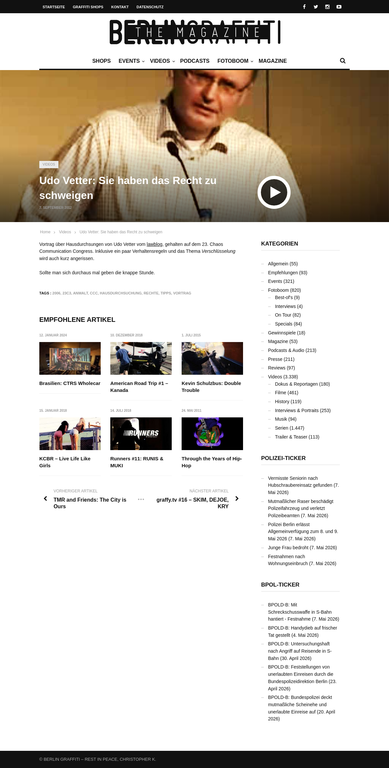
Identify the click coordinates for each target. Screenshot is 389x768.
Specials (284, 323)
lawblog (154, 244)
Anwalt (80, 293)
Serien (281, 428)
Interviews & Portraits (297, 410)
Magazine (273, 61)
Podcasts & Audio (286, 350)
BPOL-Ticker (280, 585)
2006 (56, 293)
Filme (280, 392)
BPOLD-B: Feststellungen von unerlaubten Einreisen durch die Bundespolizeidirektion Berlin (301, 674)
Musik (281, 419)
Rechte (151, 293)
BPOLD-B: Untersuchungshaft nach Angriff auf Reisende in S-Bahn (300, 651)
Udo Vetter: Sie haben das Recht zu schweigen (121, 232)
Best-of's (284, 297)
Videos (161, 61)
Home (45, 232)
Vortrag (182, 293)
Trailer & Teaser (291, 437)
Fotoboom (234, 61)
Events (131, 61)
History (282, 401)
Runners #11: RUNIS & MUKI (137, 462)
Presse (275, 359)
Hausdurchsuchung (121, 293)
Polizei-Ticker (283, 458)
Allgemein (278, 263)
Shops (101, 61)
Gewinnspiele (282, 332)
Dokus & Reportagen (296, 384)
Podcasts (195, 61)
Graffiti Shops (88, 7)
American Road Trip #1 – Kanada (139, 386)
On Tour (283, 315)
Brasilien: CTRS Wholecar (69, 383)
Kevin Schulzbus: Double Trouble (211, 386)
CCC (94, 293)
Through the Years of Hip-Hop (212, 462)
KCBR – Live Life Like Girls (64, 462)
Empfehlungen (283, 272)
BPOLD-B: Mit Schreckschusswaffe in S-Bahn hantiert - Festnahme (300, 612)
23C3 (66, 293)
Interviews (285, 306)
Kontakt (120, 7)
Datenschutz (150, 7)
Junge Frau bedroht (288, 547)
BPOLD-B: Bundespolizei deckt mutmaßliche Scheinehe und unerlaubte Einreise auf (300, 704)
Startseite (54, 7)
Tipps (165, 293)
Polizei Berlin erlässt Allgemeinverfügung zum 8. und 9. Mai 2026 (303, 531)
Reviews (277, 367)
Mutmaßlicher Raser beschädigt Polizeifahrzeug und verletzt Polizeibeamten (301, 508)
